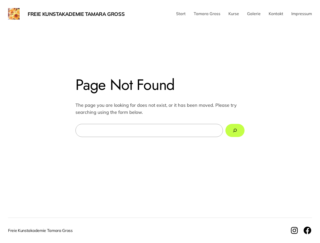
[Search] (235, 130)
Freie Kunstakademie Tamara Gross (76, 14)
